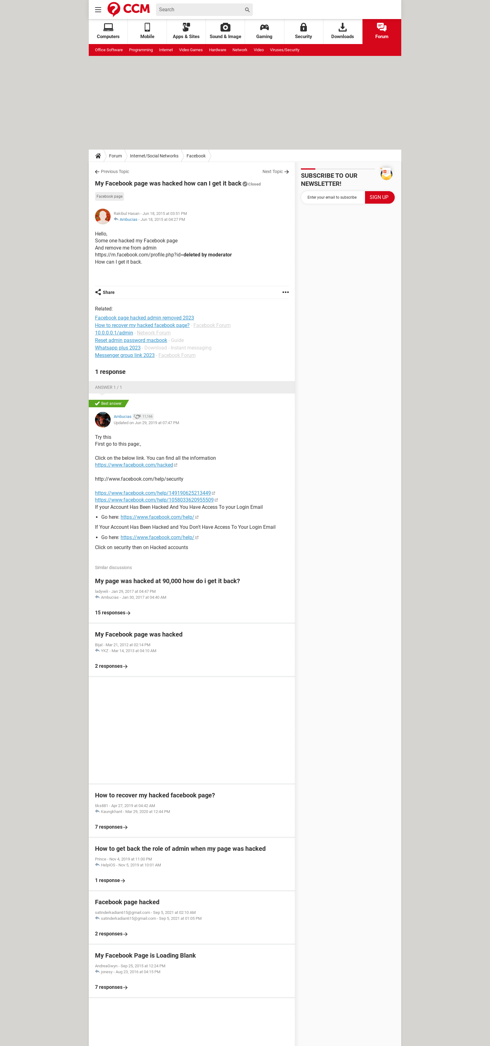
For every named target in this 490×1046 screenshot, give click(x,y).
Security (303, 31)
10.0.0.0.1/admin (114, 333)
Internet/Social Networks (154, 155)
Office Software (109, 49)
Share (109, 292)
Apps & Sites (186, 31)
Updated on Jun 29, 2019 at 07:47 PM (146, 422)
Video (259, 49)
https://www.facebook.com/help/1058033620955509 (154, 500)
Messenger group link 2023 (125, 355)
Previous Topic (115, 171)
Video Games (191, 49)
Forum (381, 31)
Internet (166, 49)
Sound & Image (225, 31)
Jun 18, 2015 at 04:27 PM (163, 219)
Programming (141, 49)
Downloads (342, 31)
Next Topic (272, 171)
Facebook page (109, 196)
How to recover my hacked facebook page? (142, 325)
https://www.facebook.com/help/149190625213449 (153, 493)
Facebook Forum (212, 325)
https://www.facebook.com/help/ (157, 517)
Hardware (217, 49)
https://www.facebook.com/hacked (134, 465)
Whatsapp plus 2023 (118, 348)
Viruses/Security (284, 49)
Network (240, 49)
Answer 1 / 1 (108, 387)
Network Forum (154, 333)
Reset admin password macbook (131, 340)
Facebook (196, 155)
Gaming (264, 31)
